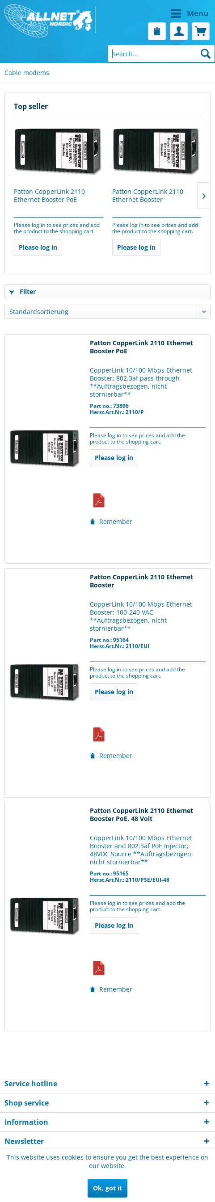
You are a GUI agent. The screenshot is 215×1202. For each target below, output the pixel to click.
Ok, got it (107, 1188)
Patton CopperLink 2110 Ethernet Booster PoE (49, 196)
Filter (22, 291)
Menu (189, 12)
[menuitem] (160, 13)
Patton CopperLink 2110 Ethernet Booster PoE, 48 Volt (141, 815)
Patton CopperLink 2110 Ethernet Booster (147, 196)
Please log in (38, 247)
